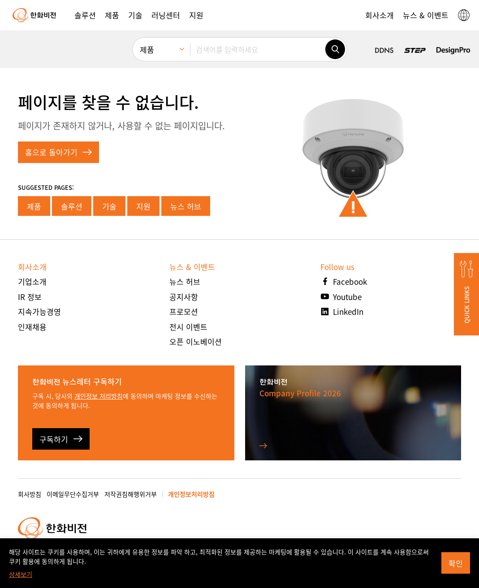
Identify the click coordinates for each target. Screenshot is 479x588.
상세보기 (20, 574)
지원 (143, 206)
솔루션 (71, 206)
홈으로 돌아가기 (58, 152)
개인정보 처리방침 (98, 395)
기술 (109, 206)
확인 (456, 563)
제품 (34, 206)
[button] (85, 15)
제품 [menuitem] (147, 49)
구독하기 (60, 439)
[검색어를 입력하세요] (257, 49)
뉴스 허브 (185, 206)
